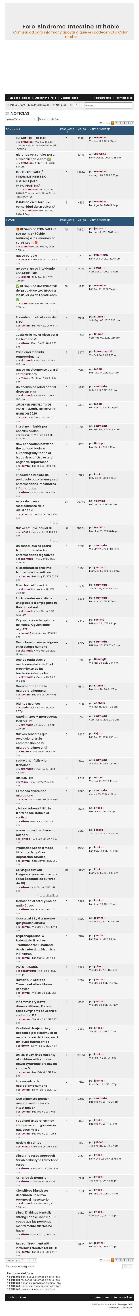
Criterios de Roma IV (31, 1178)
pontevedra (28, 971)
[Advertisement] (69, 67)
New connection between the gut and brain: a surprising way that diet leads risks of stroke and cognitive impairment (34, 453)
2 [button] (116, 123)
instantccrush (103, 351)
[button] (132, 123)
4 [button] (124, 123)
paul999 (128, 1304)
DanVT (98, 527)
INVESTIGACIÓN (27, 967)
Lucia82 (26, 633)
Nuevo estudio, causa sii (34, 528)
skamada (27, 360)
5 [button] (128, 123)
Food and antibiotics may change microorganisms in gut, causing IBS (36, 1125)
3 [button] (120, 123)
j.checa (25, 514)
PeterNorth (101, 255)
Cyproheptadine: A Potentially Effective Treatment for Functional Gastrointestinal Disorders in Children (35, 945)
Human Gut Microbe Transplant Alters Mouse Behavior (34, 984)
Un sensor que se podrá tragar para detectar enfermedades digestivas (35, 550)
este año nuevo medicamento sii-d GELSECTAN (30, 505)
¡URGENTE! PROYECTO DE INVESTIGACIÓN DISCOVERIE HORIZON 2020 (36, 409)
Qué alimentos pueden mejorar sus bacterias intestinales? (32, 1103)
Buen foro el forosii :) (31, 585)
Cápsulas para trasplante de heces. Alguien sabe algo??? (35, 624)
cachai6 (99, 703)
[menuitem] (43, 97)
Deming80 (100, 659)
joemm (25, 325)
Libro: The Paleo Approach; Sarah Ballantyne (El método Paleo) (37, 1160)
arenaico (27, 142)
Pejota (25, 751)
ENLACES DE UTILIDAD (31, 138)
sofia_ (98, 268)
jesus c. (99, 228)
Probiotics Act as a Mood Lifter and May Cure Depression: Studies (34, 852)
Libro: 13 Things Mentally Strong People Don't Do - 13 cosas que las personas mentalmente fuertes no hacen (36, 1221)
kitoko (25, 343)
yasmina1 (100, 501)
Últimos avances (28, 704)
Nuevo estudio (26, 256)
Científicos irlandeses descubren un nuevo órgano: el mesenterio (32, 1195)
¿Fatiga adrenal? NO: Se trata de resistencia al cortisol (33, 813)
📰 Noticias (17, 113)
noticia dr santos (28, 1143)
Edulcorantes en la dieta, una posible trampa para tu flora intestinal (36, 602)
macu (24, 378)
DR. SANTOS (24, 778)
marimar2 (27, 707)
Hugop (98, 443)
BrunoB (25, 277)
